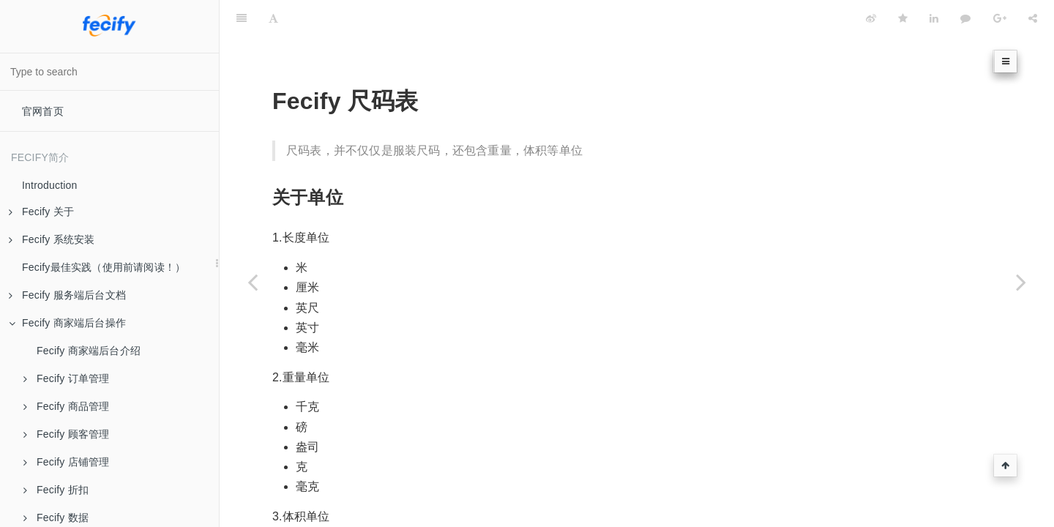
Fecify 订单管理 (66, 378)
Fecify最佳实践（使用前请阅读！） (103, 267)
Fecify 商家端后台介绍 (89, 350)
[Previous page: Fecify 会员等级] (252, 282)
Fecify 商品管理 (66, 406)
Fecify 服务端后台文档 (67, 295)
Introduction (50, 185)
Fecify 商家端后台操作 (67, 323)
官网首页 (43, 111)
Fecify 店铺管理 (66, 462)
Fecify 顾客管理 (66, 434)
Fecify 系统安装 (51, 239)
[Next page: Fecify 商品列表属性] (1021, 282)
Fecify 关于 (41, 211)
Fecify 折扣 (56, 490)
